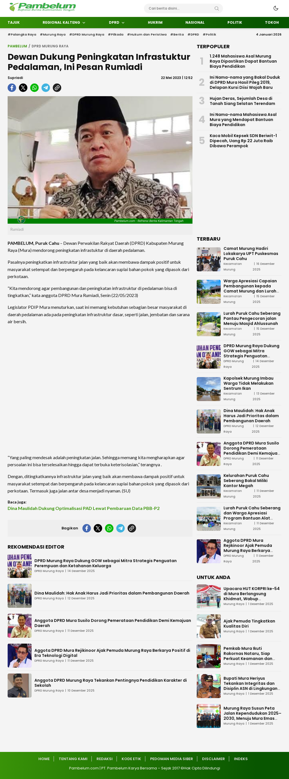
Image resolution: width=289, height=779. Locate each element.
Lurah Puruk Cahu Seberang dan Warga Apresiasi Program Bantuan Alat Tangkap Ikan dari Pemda (252, 515)
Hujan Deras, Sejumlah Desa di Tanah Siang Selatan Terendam (242, 101)
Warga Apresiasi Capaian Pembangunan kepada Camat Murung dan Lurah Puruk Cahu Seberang (250, 288)
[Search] (217, 8)
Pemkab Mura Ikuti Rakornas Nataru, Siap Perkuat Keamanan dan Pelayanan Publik (248, 656)
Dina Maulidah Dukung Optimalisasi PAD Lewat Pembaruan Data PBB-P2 (83, 508)
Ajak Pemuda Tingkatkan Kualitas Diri (249, 623)
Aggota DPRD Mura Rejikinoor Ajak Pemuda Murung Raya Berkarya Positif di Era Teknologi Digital (112, 653)
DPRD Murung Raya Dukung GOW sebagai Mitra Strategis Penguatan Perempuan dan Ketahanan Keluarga (105, 563)
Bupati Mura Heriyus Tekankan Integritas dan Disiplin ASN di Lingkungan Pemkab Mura (250, 685)
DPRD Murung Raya (50, 46)
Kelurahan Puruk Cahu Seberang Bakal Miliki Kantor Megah (246, 480)
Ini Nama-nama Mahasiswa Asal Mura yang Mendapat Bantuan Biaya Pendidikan (243, 119)
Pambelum (17, 46)
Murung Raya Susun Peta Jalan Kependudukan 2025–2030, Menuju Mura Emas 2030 (252, 715)
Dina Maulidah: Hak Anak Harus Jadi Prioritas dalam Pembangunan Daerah (111, 593)
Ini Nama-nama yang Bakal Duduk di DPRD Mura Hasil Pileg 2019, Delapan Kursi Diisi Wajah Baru (245, 82)
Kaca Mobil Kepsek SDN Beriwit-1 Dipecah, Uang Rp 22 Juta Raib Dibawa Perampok (243, 141)
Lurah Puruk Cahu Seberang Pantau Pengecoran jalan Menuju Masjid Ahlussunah (252, 318)
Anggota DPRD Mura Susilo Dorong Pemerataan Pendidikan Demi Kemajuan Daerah (112, 623)
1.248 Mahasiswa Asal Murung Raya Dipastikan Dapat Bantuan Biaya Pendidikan (243, 61)
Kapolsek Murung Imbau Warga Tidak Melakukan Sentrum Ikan (248, 383)
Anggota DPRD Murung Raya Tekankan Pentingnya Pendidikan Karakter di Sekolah (110, 682)
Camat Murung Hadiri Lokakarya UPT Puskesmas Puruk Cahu (251, 253)
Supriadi (15, 77)
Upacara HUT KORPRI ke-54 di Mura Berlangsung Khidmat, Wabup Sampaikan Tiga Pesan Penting (252, 599)
